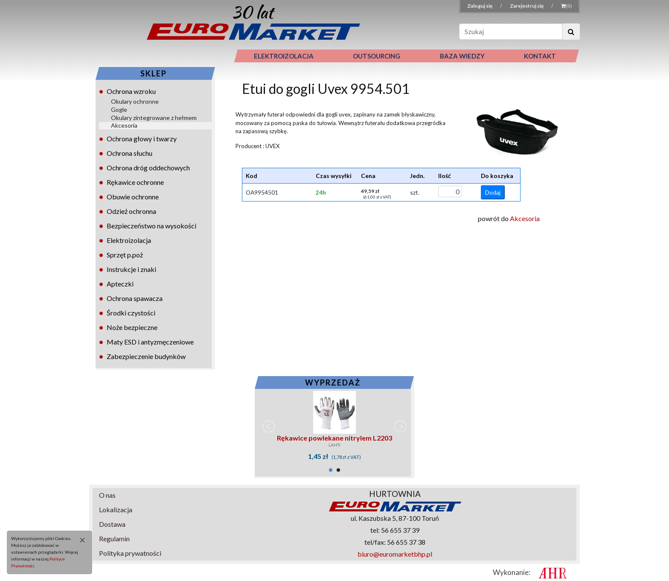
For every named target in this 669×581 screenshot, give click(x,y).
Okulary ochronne (135, 101)
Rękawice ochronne (135, 182)
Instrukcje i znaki (131, 269)
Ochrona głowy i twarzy (142, 138)
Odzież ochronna (131, 211)
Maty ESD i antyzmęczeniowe (150, 342)
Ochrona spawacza (135, 298)
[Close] (79, 540)
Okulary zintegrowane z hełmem (154, 117)
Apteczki (120, 284)
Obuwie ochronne (133, 197)
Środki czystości (131, 313)
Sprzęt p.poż (125, 255)
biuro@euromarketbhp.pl (395, 554)
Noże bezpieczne (132, 327)
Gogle (119, 109)
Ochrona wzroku (131, 91)
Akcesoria (124, 125)
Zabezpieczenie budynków (146, 356)
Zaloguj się (480, 6)
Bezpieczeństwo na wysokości (151, 226)
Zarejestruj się (527, 6)
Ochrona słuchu (129, 153)
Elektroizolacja (129, 240)
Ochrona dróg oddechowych (148, 167)
